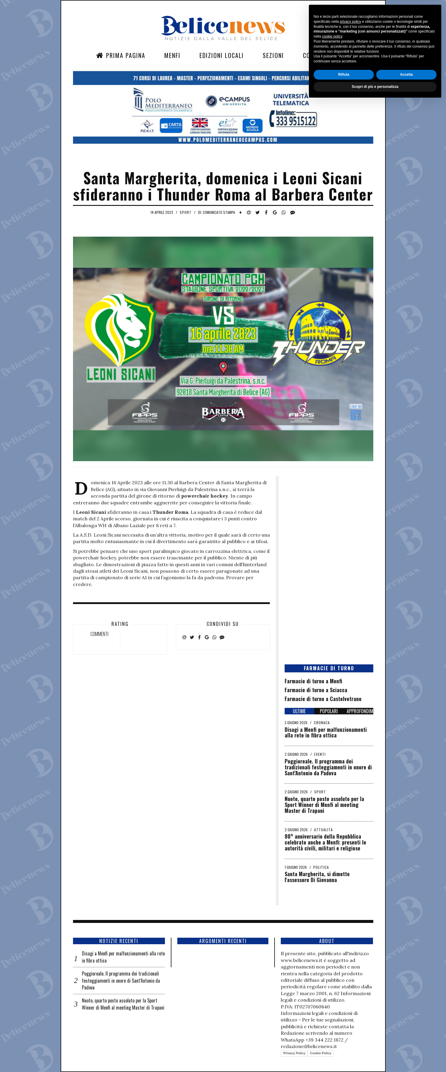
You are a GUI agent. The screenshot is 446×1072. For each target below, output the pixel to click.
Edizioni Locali (222, 55)
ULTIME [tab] (299, 711)
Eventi (320, 754)
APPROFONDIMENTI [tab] (360, 711)
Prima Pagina (120, 55)
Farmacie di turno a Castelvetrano (323, 699)
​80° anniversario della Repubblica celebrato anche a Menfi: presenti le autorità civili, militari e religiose (325, 842)
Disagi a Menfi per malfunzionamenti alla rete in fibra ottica (326, 732)
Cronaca (322, 722)
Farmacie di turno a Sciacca (316, 690)
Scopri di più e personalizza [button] (375, 1056)
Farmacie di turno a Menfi (313, 681)
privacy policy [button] (350, 991)
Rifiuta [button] (343, 1044)
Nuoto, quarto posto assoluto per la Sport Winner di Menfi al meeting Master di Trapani (324, 804)
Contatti (316, 55)
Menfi (172, 55)
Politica (321, 867)
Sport (186, 212)
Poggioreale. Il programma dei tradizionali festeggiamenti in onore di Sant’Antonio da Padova (328, 767)
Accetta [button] (406, 1044)
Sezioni (273, 55)
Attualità (323, 829)
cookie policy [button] (332, 1006)
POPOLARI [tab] (329, 711)
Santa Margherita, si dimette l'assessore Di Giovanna (317, 877)
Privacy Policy (294, 1053)
